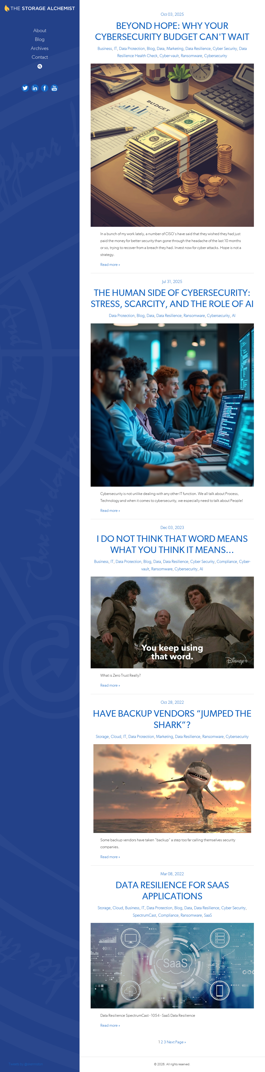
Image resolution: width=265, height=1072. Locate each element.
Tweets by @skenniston (26, 1064)
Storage (102, 737)
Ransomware (191, 56)
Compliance (227, 562)
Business (105, 49)
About (39, 30)
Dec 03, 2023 (172, 528)
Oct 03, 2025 (172, 14)
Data (160, 49)
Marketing (174, 49)
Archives (40, 48)
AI (233, 316)
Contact (40, 57)
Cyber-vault (169, 56)
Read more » (110, 265)
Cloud (116, 737)
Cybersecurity (215, 56)
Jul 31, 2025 (172, 282)
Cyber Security (225, 49)
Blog (40, 39)
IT (115, 49)
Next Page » (176, 1042)
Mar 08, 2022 (172, 874)
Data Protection (132, 49)
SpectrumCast (144, 915)
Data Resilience (198, 49)
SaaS (208, 915)
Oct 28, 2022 (172, 702)
